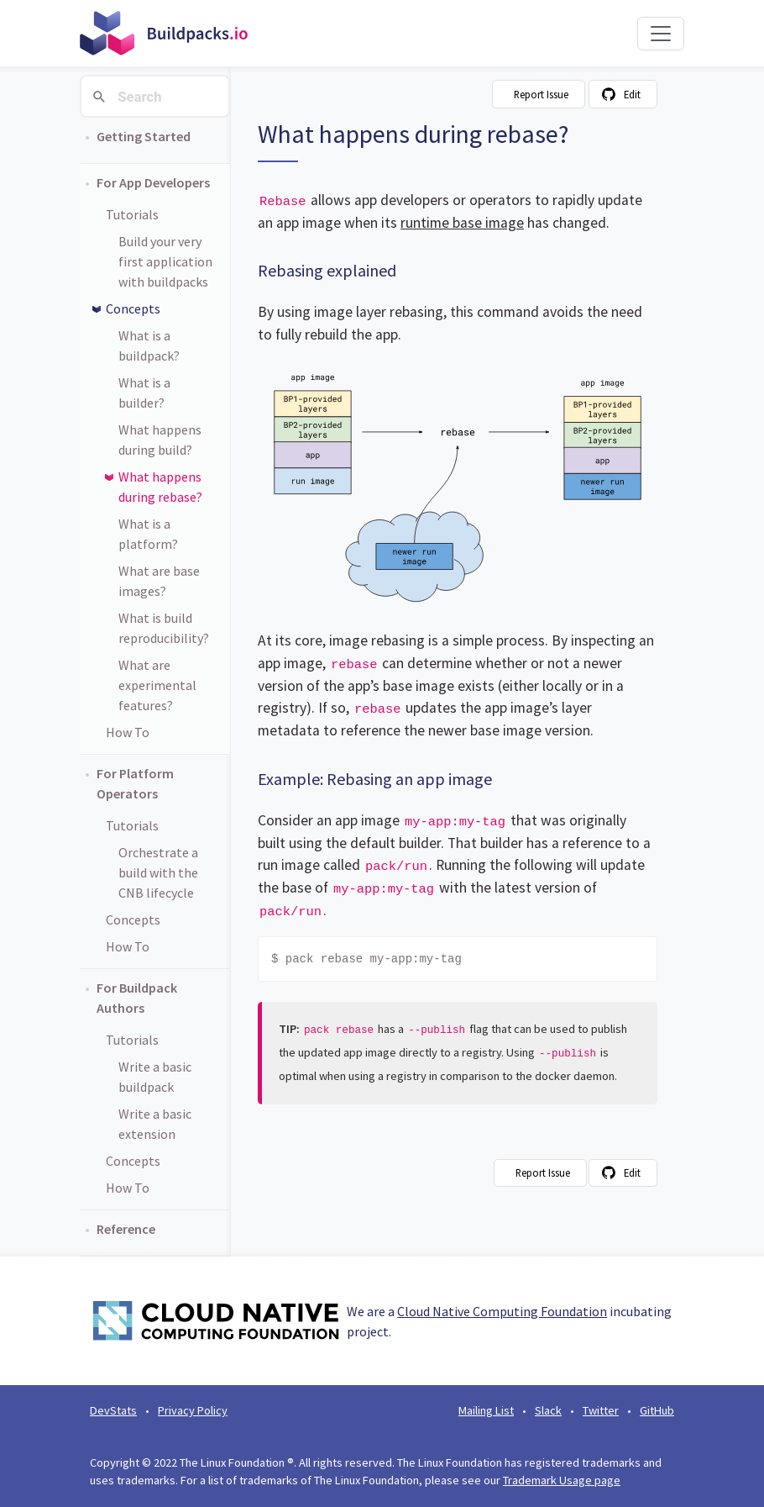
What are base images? (159, 580)
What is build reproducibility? (163, 627)
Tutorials (132, 214)
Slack (548, 1410)
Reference (126, 1228)
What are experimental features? (157, 685)
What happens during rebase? (160, 486)
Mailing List (486, 1410)
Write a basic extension (154, 1123)
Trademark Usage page (561, 1480)
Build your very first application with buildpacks (165, 261)
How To (127, 732)
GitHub (657, 1410)
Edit (632, 94)
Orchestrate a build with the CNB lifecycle (158, 872)
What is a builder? (144, 392)
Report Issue (541, 94)
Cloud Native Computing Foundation (502, 1311)
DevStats (113, 1410)
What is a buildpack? (149, 345)
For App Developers (153, 182)
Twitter (601, 1410)
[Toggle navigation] (660, 33)
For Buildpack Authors (137, 997)
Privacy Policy (193, 1410)
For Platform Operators (135, 783)
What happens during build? (159, 439)
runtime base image (462, 222)
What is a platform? (148, 533)
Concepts (133, 308)
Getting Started (144, 136)
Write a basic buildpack (154, 1076)
